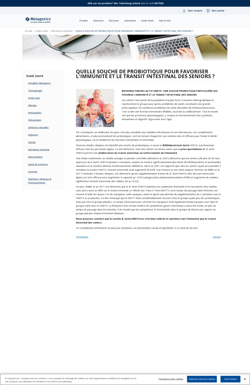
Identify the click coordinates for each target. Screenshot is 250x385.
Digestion (36, 134)
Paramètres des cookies (171, 379)
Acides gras (37, 97)
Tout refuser (230, 379)
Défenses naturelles (41, 127)
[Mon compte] (191, 10)
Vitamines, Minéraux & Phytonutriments (43, 180)
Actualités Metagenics (42, 83)
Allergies (35, 105)
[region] (125, 379)
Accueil (31, 30)
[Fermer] (244, 378)
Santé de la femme (41, 164)
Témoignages (38, 90)
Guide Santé (45, 30)
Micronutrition (38, 156)
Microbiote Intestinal (65, 30)
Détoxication (37, 119)
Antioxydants (38, 112)
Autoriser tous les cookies (202, 379)
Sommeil (35, 171)
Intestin (35, 142)
